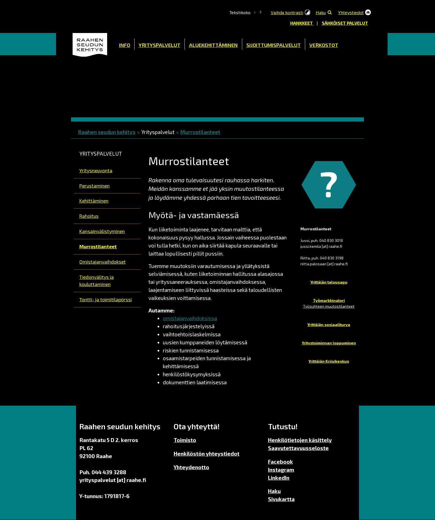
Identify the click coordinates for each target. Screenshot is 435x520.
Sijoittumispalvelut (273, 45)
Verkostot (323, 45)
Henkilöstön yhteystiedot (206, 453)
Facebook (280, 461)
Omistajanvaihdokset (102, 261)
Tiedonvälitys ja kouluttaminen (96, 280)
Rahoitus (88, 216)
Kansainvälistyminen (102, 231)
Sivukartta (281, 499)
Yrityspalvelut (159, 45)
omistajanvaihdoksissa (190, 318)
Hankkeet (302, 23)
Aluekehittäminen (213, 45)
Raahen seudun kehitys (106, 132)
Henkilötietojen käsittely (300, 440)
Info (124, 45)
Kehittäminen (93, 200)
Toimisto (185, 440)
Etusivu (90, 44)
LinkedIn (278, 477)
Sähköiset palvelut (345, 23)
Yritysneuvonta (95, 170)
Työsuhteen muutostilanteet (329, 306)
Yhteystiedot (351, 12)
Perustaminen (94, 185)
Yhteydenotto (191, 467)
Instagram (281, 469)
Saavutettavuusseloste (298, 448)
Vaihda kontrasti (287, 12)
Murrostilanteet (200, 132)
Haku (321, 12)
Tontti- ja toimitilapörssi (105, 299)
